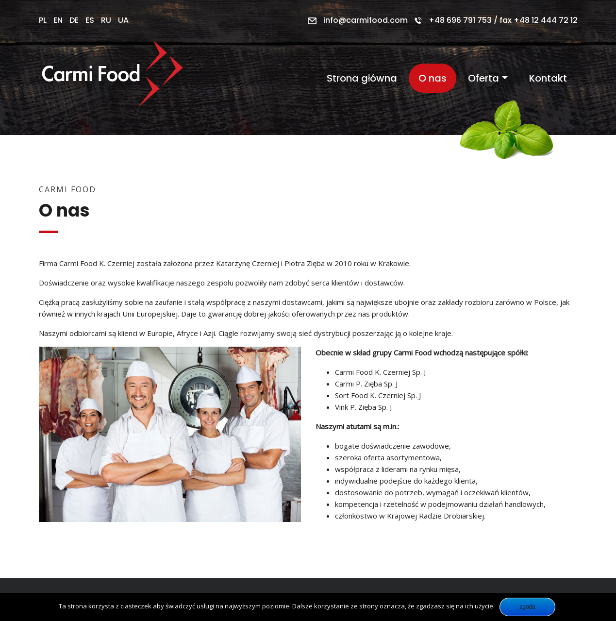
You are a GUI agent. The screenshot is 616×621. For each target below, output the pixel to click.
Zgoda (527, 607)
